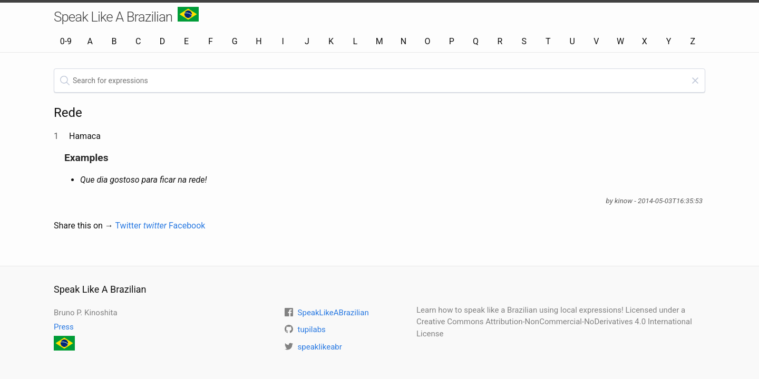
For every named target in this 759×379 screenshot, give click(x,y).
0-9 (66, 41)
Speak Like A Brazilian (126, 16)
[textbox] (379, 80)
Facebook (187, 226)
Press (64, 327)
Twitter (141, 226)
